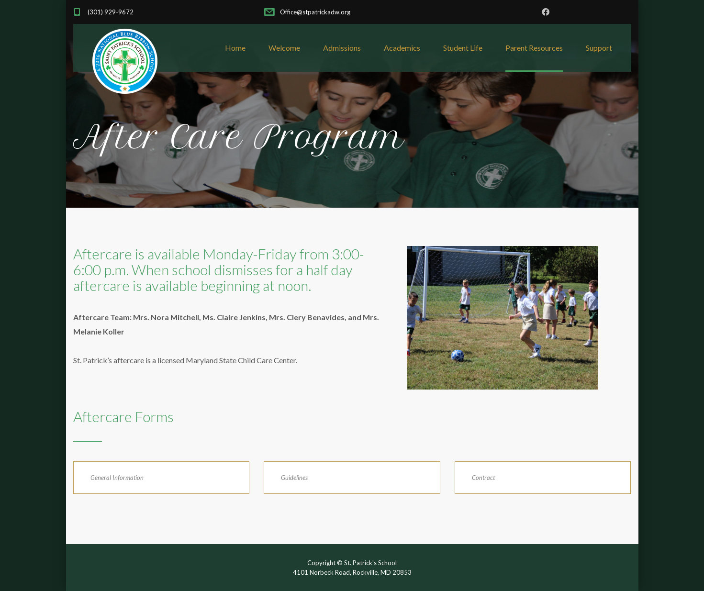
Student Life (462, 47)
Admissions (342, 47)
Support (599, 47)
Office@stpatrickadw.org (314, 12)
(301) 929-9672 (111, 12)
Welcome (284, 47)
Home (235, 47)
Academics (402, 47)
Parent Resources (534, 47)
